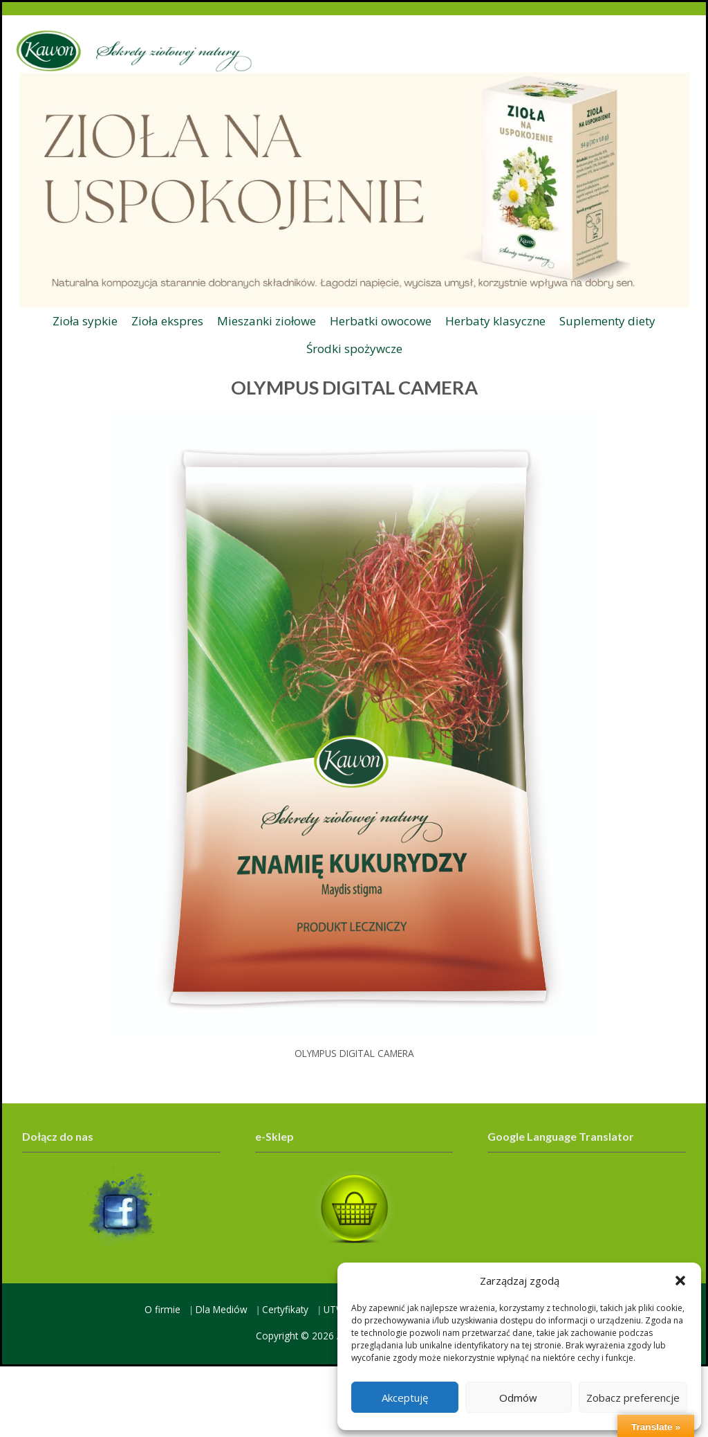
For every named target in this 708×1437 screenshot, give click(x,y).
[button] (680, 1280)
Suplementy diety (607, 321)
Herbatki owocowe (380, 321)
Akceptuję (405, 1397)
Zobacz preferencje (633, 1397)
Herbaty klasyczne (495, 321)
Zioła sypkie (85, 321)
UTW (334, 1309)
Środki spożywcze (354, 348)
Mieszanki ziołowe (266, 321)
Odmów (518, 1397)
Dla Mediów (222, 1309)
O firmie (162, 1309)
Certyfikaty (285, 1309)
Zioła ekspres (167, 321)
